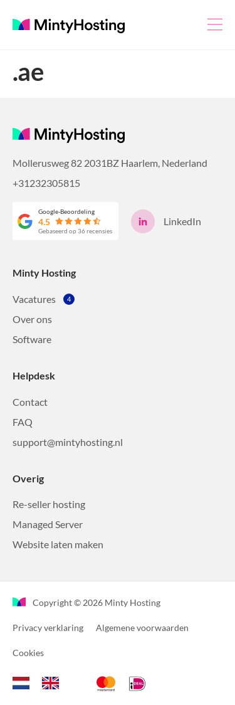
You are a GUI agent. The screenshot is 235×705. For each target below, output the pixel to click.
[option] (53, 683)
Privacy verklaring (48, 627)
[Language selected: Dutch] (42, 681)
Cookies (28, 652)
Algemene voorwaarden (142, 627)
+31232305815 (46, 183)
